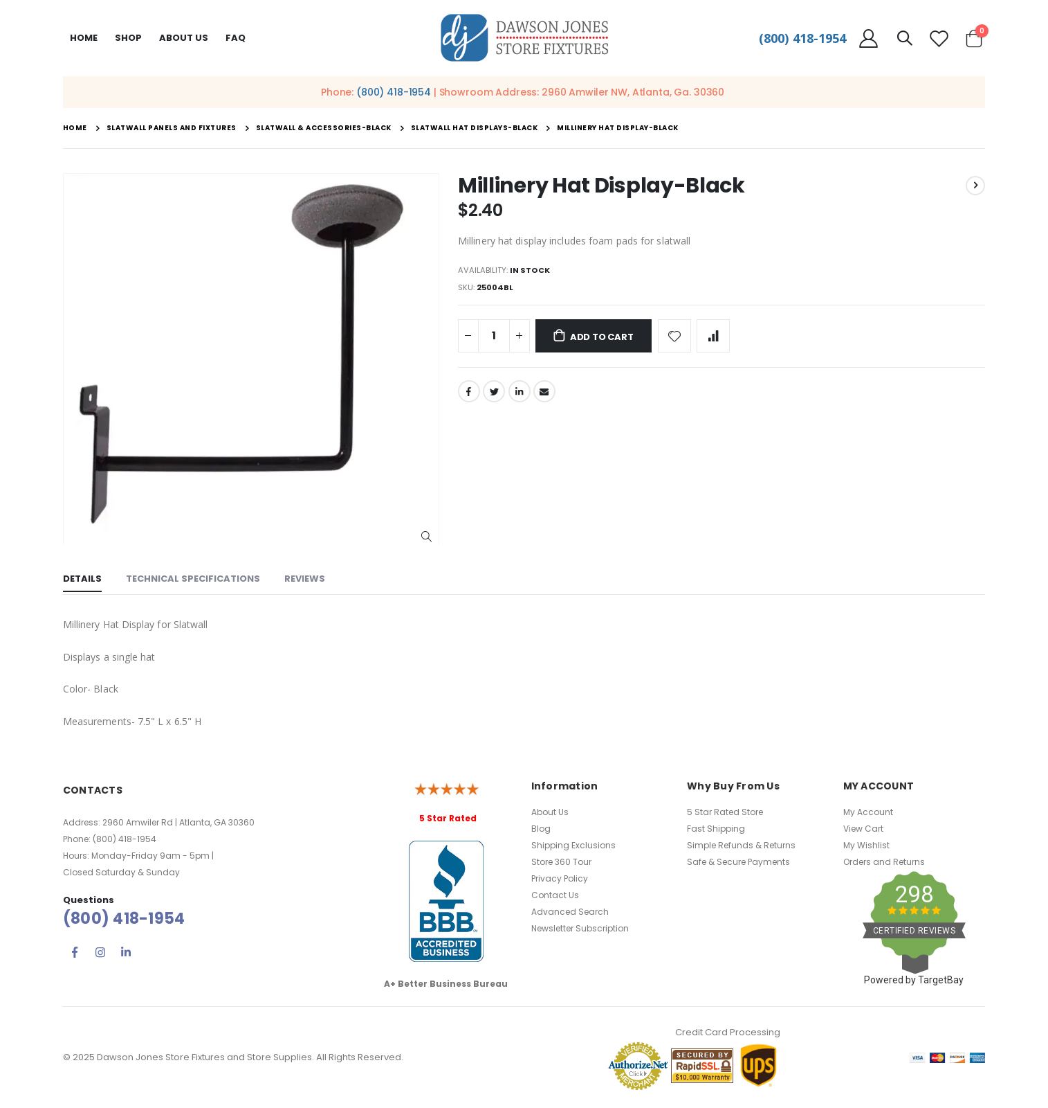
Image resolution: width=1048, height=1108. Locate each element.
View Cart (863, 828)
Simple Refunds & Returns (741, 845)
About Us (550, 812)
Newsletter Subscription (580, 928)
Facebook (469, 396)
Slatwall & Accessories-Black (324, 128)
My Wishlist (866, 845)
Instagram (100, 952)
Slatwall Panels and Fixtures (172, 128)
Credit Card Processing (727, 1032)
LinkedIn (521, 396)
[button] (426, 537)
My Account (868, 812)
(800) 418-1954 (802, 38)
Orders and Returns (884, 862)
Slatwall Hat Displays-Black (474, 128)
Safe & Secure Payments (738, 862)
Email (546, 396)
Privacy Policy (559, 878)
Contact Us (555, 895)
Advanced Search (570, 912)
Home (84, 37)
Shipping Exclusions (573, 845)
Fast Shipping (716, 828)
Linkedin (126, 952)
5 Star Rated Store (725, 812)
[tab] (82, 580)
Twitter (495, 396)
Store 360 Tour (561, 862)
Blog (541, 828)
